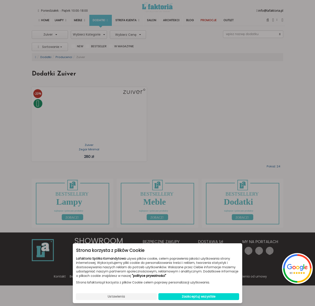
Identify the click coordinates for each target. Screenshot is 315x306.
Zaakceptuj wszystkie (199, 296)
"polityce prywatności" (149, 276)
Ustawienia (116, 296)
